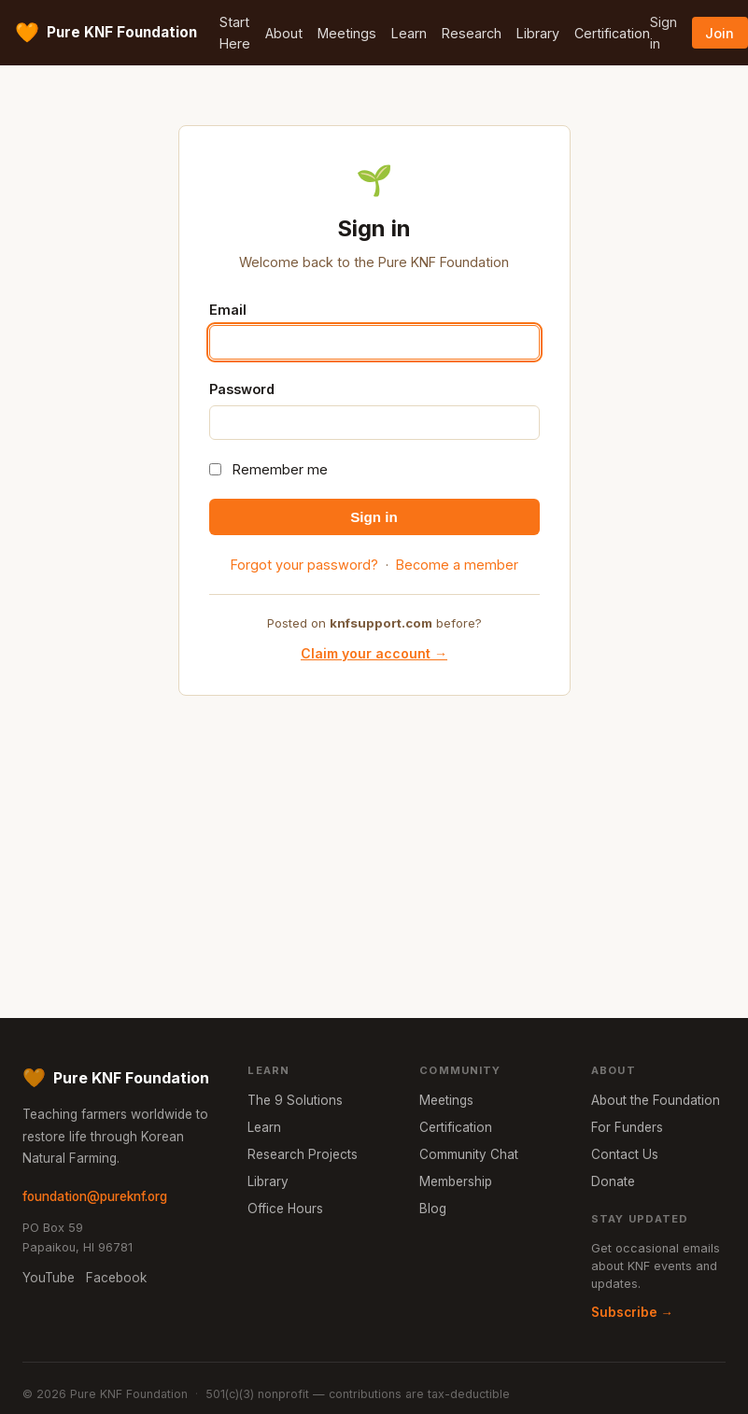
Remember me (280, 469)
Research (471, 33)
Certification (612, 33)
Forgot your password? (304, 565)
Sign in (663, 32)
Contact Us (624, 1154)
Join (719, 33)
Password (242, 389)
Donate (613, 1181)
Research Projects (302, 1154)
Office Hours (285, 1208)
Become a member (457, 565)
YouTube (48, 1277)
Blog (432, 1208)
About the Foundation (655, 1100)
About (284, 33)
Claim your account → (374, 653)
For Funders (627, 1127)
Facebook (116, 1277)
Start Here (234, 32)
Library (537, 33)
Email (228, 310)
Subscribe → (632, 1312)
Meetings (347, 33)
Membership (455, 1181)
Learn (409, 33)
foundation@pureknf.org (94, 1196)
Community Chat (468, 1154)
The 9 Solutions (295, 1100)
